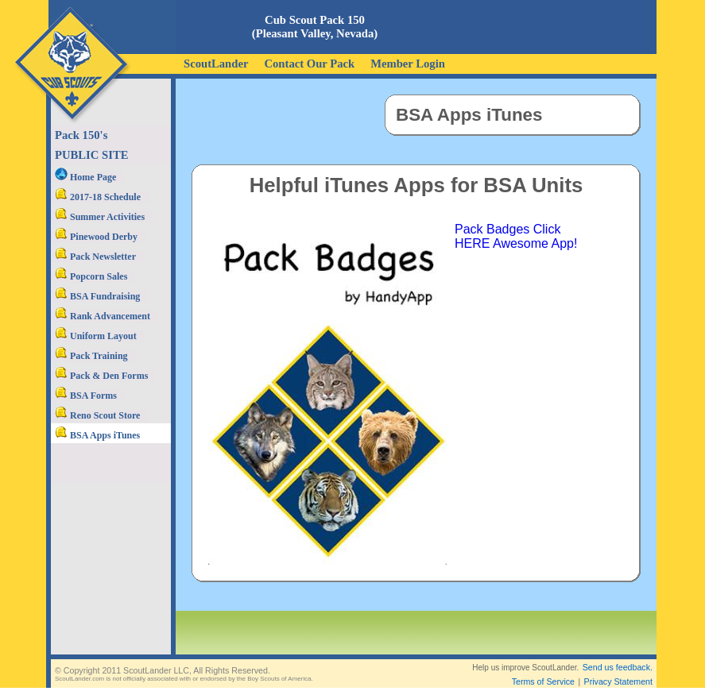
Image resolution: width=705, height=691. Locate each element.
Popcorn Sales (91, 276)
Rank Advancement (102, 316)
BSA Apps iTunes (97, 435)
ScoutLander (216, 63)
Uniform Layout (96, 336)
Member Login (407, 63)
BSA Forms (86, 395)
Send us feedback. (618, 654)
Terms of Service (543, 669)
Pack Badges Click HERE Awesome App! (516, 236)
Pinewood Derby (96, 236)
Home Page (85, 177)
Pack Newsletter (95, 256)
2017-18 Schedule (98, 197)
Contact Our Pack (309, 63)
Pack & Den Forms (101, 375)
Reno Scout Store (97, 415)
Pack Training (91, 355)
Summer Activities (100, 216)
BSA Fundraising (97, 296)
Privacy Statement (618, 669)
